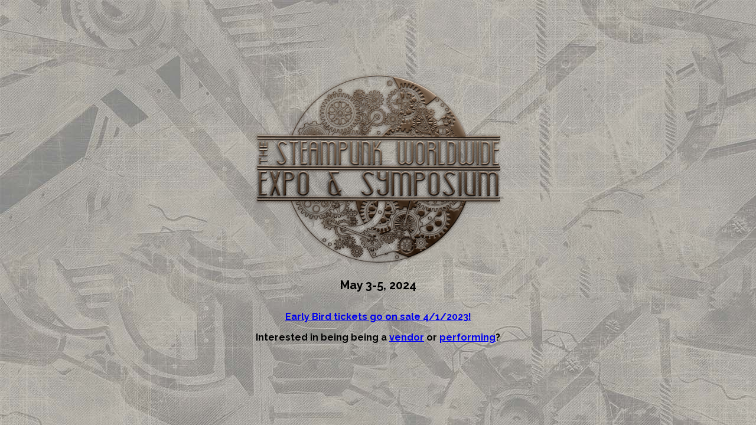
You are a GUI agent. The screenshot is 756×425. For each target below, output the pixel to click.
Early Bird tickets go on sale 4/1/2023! (378, 316)
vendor (406, 337)
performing (467, 337)
